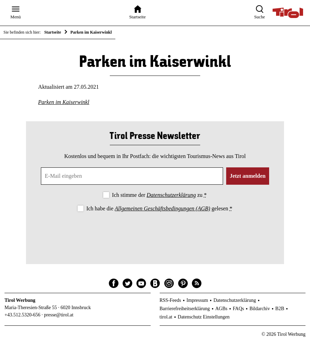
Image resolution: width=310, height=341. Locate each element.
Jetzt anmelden (248, 176)
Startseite (52, 32)
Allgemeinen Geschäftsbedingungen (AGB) (162, 208)
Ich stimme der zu (159, 195)
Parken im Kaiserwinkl (63, 102)
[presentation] (154, 232)
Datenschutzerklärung (171, 195)
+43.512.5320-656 (23, 314)
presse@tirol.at (58, 314)
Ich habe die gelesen (159, 208)
